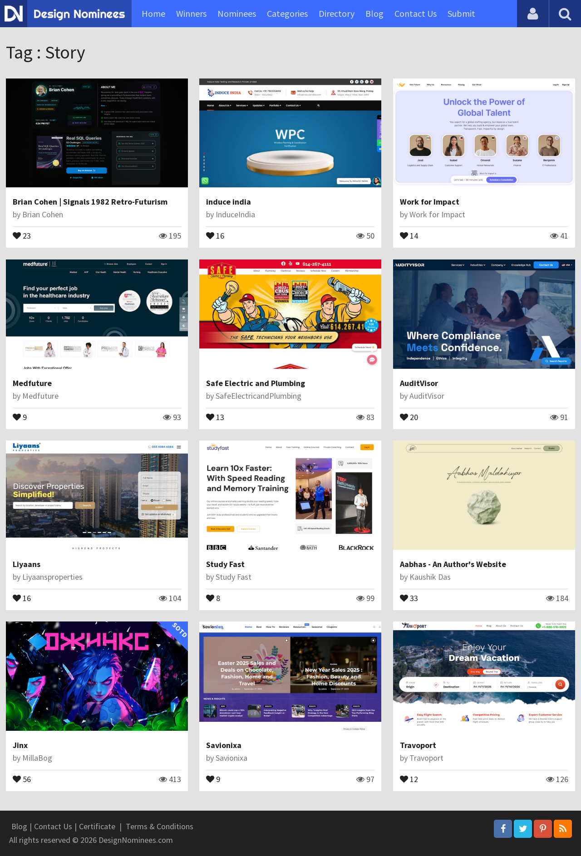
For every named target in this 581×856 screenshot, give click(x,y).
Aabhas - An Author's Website (453, 564)
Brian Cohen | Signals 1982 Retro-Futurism (90, 201)
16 (215, 235)
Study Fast (225, 564)
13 (215, 416)
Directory (337, 13)
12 (409, 778)
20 (409, 416)
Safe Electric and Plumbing (255, 383)
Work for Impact (429, 201)
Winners (191, 13)
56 (22, 778)
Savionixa (223, 745)
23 (22, 235)
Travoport (418, 745)
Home (153, 13)
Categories (287, 13)
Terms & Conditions (159, 826)
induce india (228, 201)
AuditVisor (419, 383)
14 (409, 235)
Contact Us (415, 13)
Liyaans (26, 564)
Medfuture (32, 383)
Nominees (236, 13)
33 (409, 597)
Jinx (20, 745)
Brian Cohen (42, 214)
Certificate (97, 826)
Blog (374, 13)
